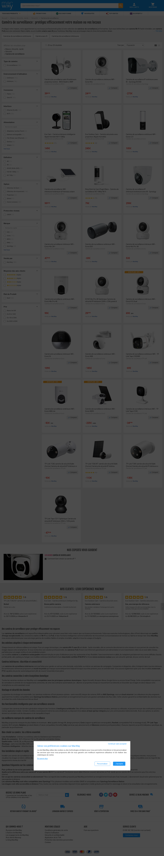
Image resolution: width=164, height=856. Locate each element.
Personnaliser (102, 765)
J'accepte (119, 765)
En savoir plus (42, 759)
